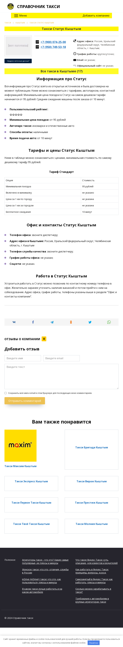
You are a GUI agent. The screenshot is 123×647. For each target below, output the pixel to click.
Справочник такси (38, 6)
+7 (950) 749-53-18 (53, 47)
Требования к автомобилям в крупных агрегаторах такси (92, 600)
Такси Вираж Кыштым (92, 481)
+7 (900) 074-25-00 (53, 42)
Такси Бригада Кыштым (91, 447)
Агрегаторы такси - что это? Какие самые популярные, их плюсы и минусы (45, 561)
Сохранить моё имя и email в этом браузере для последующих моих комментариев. (50, 393)
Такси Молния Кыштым (92, 524)
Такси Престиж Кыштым (91, 502)
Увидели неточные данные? (18, 61)
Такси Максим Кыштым (20, 466)
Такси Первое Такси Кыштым (31, 502)
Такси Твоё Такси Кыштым (31, 524)
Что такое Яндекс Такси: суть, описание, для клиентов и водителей (96, 561)
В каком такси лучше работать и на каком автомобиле (42, 590)
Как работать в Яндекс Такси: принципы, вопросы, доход (92, 571)
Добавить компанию (96, 15)
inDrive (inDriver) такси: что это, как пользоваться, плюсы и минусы (41, 581)
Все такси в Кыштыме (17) (62, 71)
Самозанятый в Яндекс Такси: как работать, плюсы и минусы (94, 581)
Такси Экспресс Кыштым (31, 481)
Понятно (93, 642)
